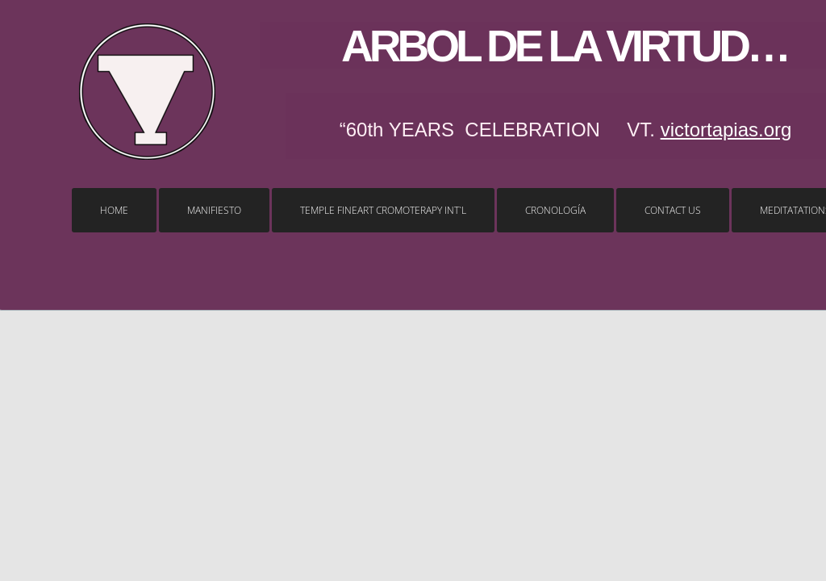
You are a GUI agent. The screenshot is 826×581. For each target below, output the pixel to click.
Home (114, 210)
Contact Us (673, 210)
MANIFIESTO (214, 210)
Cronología (555, 210)
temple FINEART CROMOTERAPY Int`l (383, 210)
